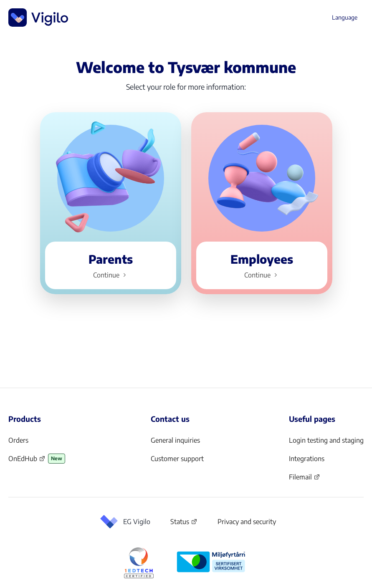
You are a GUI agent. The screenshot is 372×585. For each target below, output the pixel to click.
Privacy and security (247, 521)
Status (183, 523)
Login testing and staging (326, 440)
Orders (18, 440)
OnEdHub (27, 461)
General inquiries (175, 440)
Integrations (306, 458)
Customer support (177, 458)
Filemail (304, 479)
